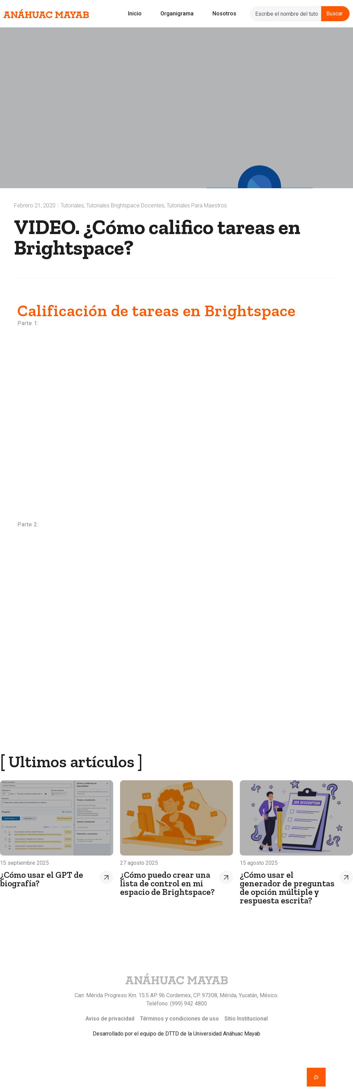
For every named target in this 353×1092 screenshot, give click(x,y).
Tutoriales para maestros (197, 205)
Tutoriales (72, 205)
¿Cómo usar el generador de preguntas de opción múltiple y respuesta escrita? (287, 887)
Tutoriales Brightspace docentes (125, 205)
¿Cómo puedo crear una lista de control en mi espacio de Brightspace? (167, 883)
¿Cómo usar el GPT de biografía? (41, 879)
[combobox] (285, 13)
